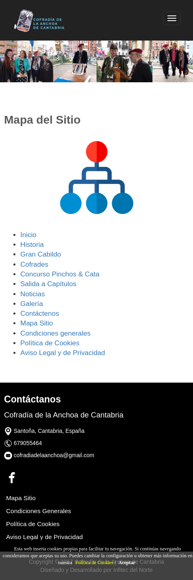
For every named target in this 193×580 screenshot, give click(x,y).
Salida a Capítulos (48, 284)
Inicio (28, 235)
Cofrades (34, 264)
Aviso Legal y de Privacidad (62, 353)
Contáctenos (39, 313)
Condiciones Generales (38, 510)
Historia (32, 244)
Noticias (32, 294)
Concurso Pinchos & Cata (60, 274)
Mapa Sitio (36, 323)
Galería (31, 304)
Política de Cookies (94, 562)
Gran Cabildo (40, 254)
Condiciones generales (55, 333)
